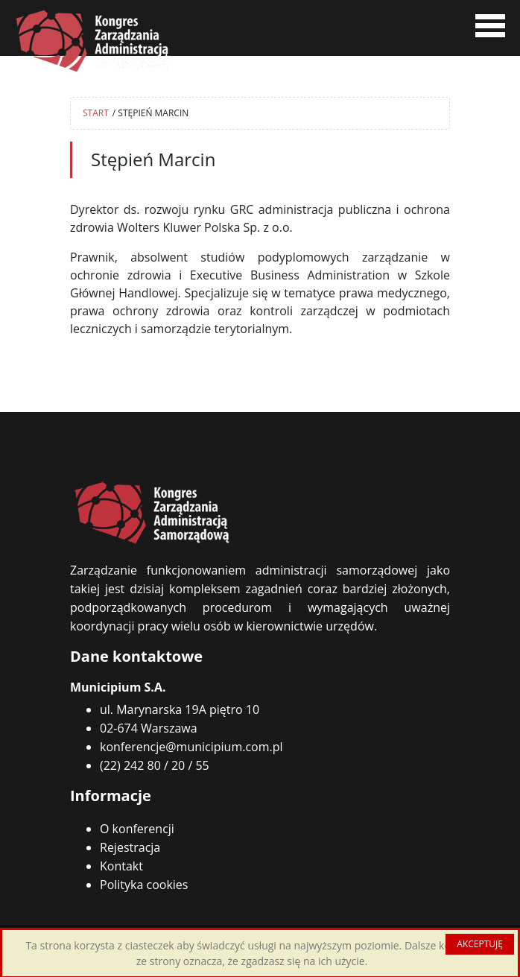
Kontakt (121, 866)
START (96, 113)
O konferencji (137, 829)
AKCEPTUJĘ (480, 944)
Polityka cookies (144, 884)
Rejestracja (130, 847)
